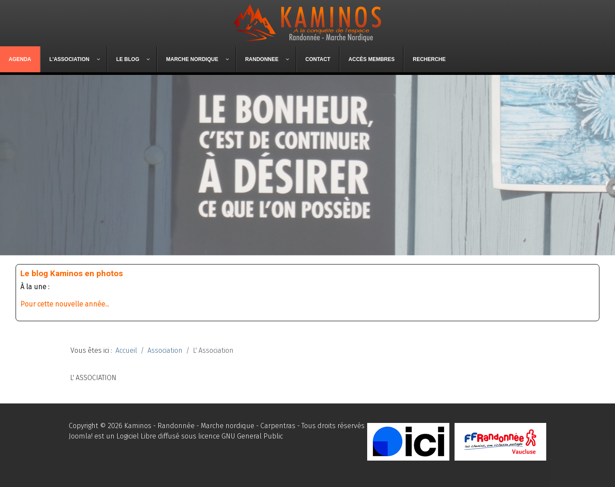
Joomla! (81, 436)
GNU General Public (252, 436)
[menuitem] (20, 59)
